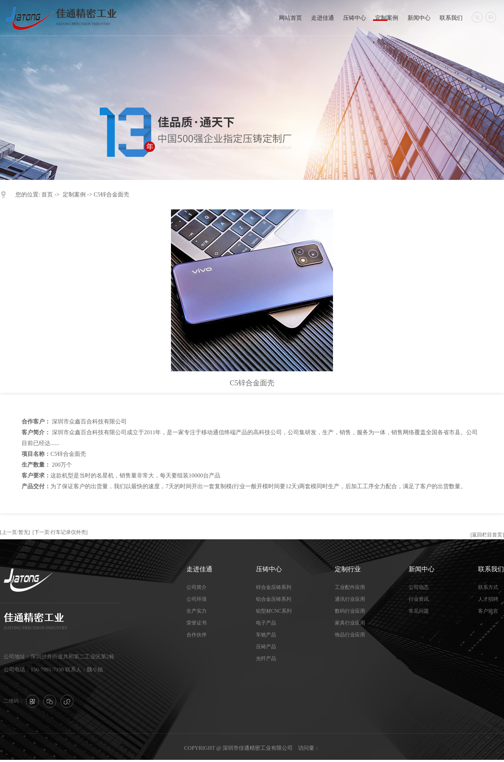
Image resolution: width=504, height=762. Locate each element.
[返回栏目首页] (487, 535)
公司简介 (196, 587)
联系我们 (451, 18)
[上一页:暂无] (15, 532)
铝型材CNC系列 (274, 611)
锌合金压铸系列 (273, 587)
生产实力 (196, 611)
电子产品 (266, 623)
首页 (47, 194)
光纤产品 (266, 658)
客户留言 (488, 611)
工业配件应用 (350, 587)
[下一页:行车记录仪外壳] (59, 532)
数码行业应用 (350, 611)
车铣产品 (266, 635)
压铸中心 (354, 18)
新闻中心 (419, 18)
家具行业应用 (350, 623)
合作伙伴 (196, 635)
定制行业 (348, 569)
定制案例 (386, 18)
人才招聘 (488, 599)
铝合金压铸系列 (273, 599)
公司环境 (196, 599)
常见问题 (419, 611)
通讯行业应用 (350, 599)
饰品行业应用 (350, 635)
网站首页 (290, 18)
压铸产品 (266, 646)
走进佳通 (322, 18)
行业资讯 (419, 599)
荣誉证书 (196, 623)
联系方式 (488, 587)
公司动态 (419, 587)
